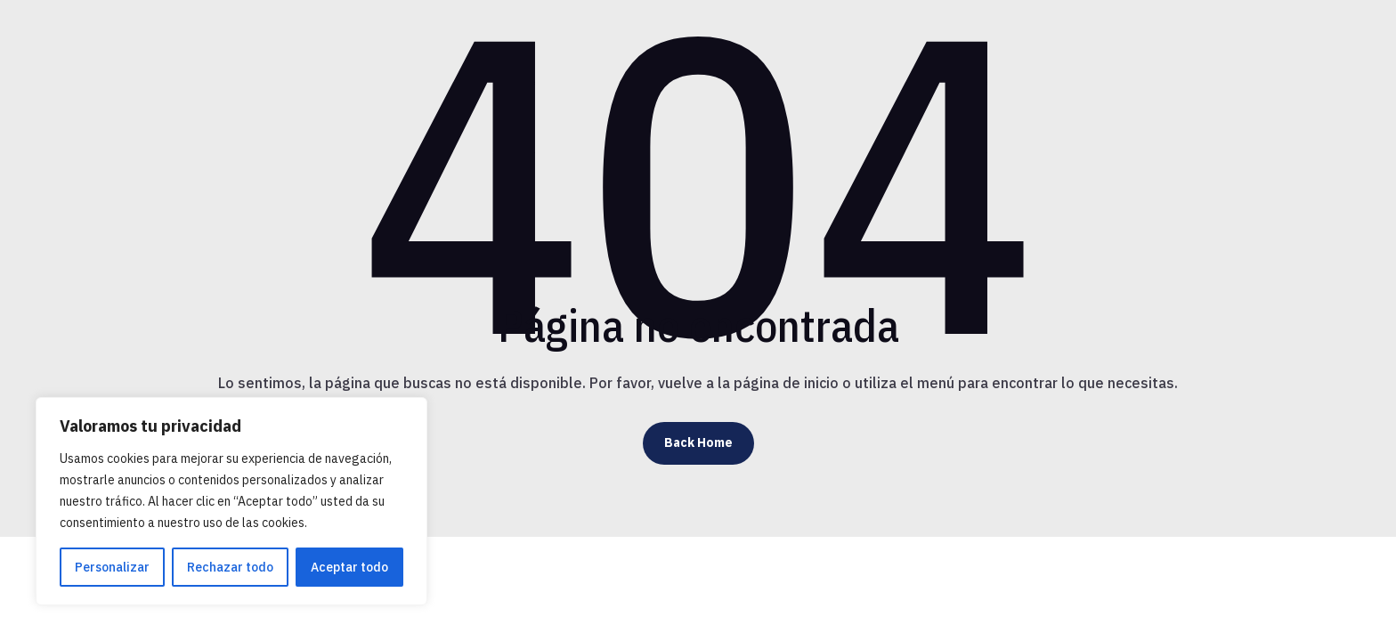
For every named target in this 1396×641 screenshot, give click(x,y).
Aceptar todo (349, 567)
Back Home (698, 442)
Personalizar (112, 567)
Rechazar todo (230, 567)
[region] (231, 501)
